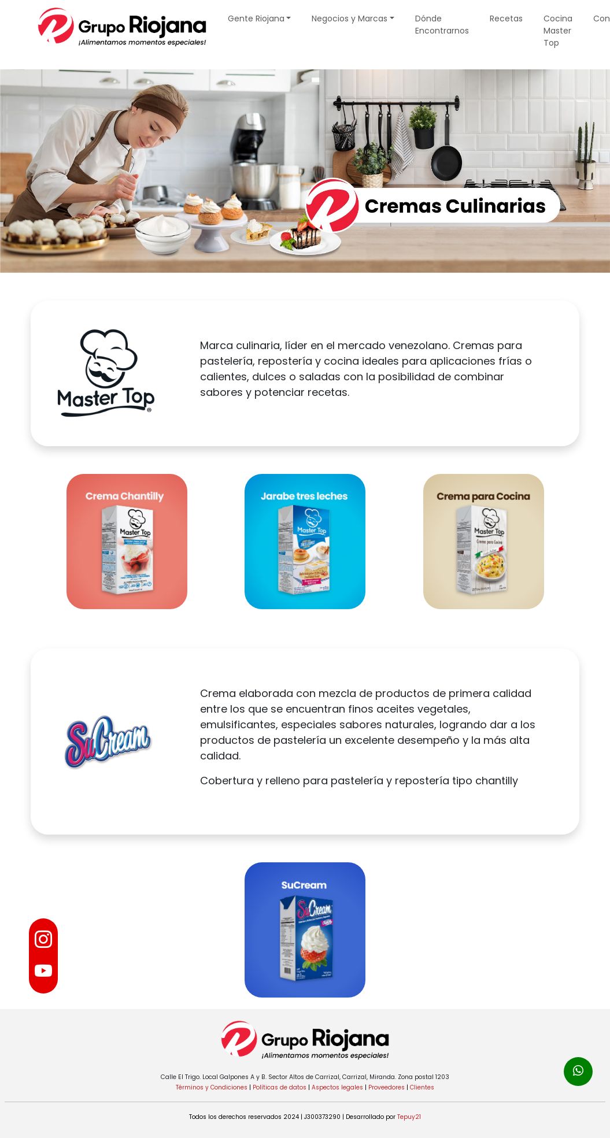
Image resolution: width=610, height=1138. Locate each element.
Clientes (422, 1087)
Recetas (506, 18)
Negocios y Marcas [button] (349, 18)
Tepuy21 (409, 1117)
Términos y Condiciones (211, 1087)
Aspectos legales (337, 1087)
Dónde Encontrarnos (442, 24)
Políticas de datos (279, 1087)
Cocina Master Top (558, 31)
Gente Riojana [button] (256, 18)
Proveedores (386, 1087)
